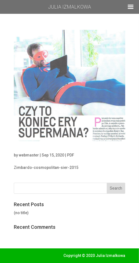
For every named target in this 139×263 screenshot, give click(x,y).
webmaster (29, 155)
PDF (70, 155)
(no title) (21, 213)
